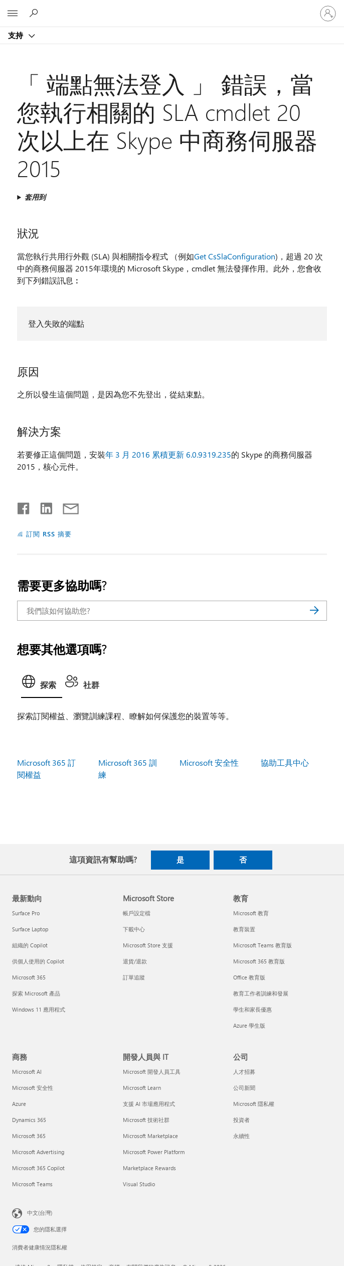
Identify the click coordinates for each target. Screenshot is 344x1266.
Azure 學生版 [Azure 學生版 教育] (249, 1025)
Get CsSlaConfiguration (234, 256)
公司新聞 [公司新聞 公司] (244, 1087)
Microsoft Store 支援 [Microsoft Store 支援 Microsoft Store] (148, 945)
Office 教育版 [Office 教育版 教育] (249, 977)
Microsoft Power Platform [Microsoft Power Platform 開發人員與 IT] (154, 1152)
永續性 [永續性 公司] (241, 1136)
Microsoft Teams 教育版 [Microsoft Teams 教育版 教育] (262, 945)
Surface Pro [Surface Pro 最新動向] (26, 913)
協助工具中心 (285, 762)
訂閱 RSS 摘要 (49, 533)
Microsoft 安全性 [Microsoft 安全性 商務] (32, 1087)
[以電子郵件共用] (66, 506)
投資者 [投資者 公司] (241, 1119)
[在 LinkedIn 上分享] (42, 506)
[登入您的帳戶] (328, 14)
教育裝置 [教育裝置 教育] (244, 929)
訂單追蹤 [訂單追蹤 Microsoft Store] (134, 977)
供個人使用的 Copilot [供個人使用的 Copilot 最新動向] (38, 961)
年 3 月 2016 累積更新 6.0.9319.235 (168, 454)
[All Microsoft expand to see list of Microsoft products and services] (13, 14)
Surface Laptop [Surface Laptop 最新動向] (30, 929)
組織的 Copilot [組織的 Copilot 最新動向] (30, 945)
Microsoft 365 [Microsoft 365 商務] (29, 1136)
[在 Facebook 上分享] (24, 506)
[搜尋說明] (35, 13)
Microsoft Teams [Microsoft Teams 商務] (32, 1184)
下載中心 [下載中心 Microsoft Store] (134, 929)
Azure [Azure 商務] (19, 1103)
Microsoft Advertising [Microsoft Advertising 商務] (38, 1152)
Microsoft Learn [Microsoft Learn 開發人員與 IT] (142, 1087)
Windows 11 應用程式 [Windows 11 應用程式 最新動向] (38, 1009)
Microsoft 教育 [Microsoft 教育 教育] (251, 913)
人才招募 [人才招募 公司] (244, 1071)
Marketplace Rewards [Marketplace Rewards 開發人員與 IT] (149, 1168)
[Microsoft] (171, 8)
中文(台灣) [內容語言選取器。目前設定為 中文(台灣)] (39, 1212)
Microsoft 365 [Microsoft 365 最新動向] (29, 977)
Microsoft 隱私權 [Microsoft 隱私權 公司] (253, 1103)
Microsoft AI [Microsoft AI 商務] (27, 1071)
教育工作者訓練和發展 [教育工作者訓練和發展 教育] (260, 993)
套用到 (35, 197)
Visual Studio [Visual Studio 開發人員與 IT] (139, 1184)
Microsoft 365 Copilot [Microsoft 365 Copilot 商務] (38, 1168)
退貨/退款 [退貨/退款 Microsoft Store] (135, 961)
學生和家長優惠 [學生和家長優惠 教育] (252, 1009)
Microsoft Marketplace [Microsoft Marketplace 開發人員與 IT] (150, 1136)
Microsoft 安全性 (209, 762)
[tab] (41, 684)
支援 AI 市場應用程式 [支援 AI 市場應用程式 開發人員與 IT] (149, 1103)
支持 (16, 35)
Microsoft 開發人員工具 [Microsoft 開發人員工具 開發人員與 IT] (152, 1071)
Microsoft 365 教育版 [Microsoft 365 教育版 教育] (259, 961)
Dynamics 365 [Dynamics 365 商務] (29, 1119)
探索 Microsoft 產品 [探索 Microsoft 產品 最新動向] (36, 993)
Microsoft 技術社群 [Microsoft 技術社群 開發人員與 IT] (146, 1119)
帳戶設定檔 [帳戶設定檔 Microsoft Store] (136, 913)
